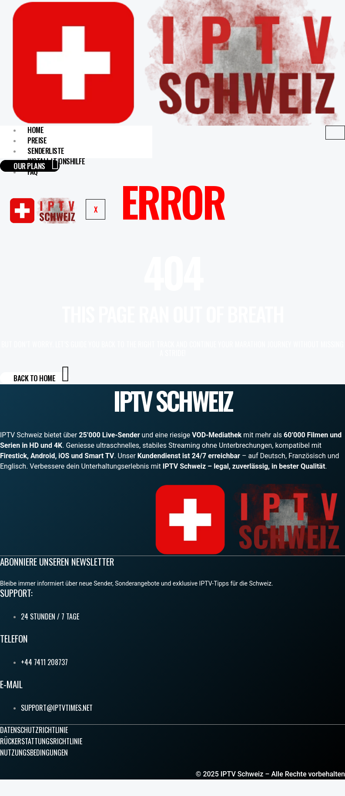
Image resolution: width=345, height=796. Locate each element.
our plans (36, 166)
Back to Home (41, 378)
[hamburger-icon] (335, 133)
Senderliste (45, 150)
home (35, 129)
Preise (37, 140)
